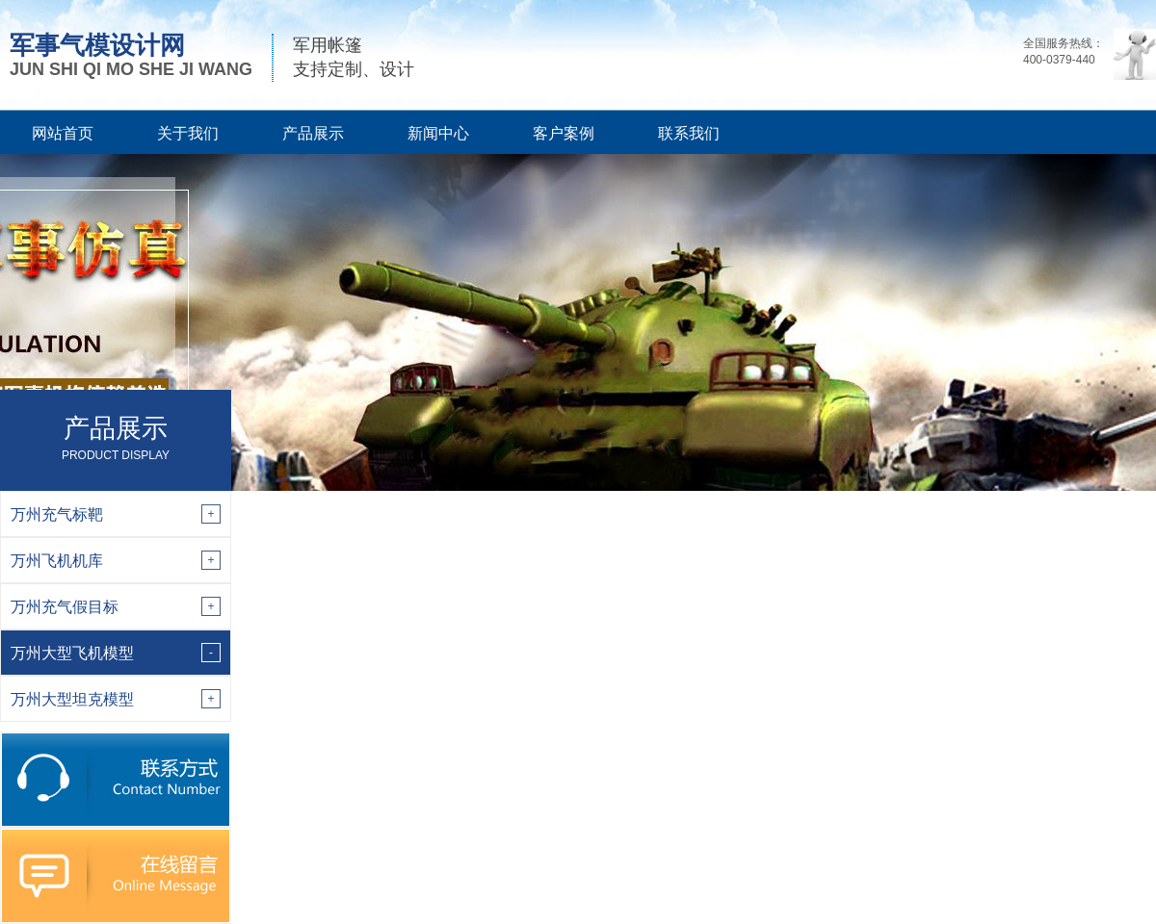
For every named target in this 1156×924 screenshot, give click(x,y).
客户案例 (563, 133)
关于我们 (188, 133)
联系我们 (689, 133)
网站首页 (62, 133)
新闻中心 (438, 133)
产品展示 (313, 133)
